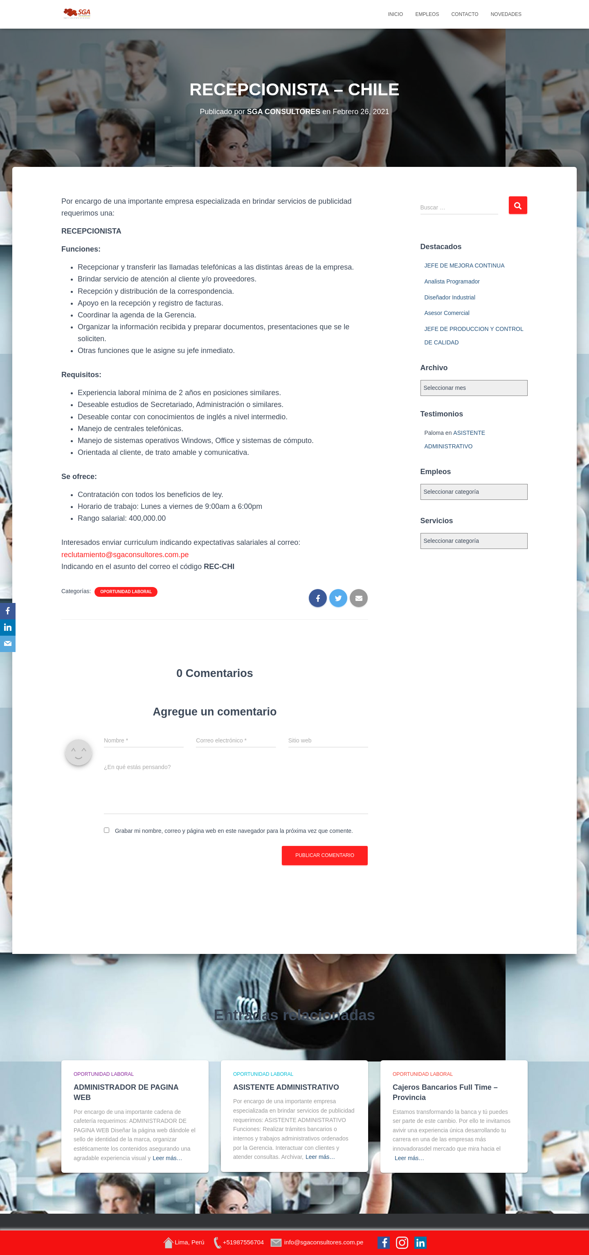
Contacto (464, 14)
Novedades (506, 14)
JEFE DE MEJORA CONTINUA (465, 265)
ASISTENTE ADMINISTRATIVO (286, 1087)
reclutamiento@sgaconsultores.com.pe (125, 555)
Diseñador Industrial (450, 297)
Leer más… (167, 1158)
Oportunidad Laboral (126, 591)
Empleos (427, 14)
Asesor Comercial (447, 313)
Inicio (395, 14)
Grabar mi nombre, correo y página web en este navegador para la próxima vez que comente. (234, 831)
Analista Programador (452, 281)
